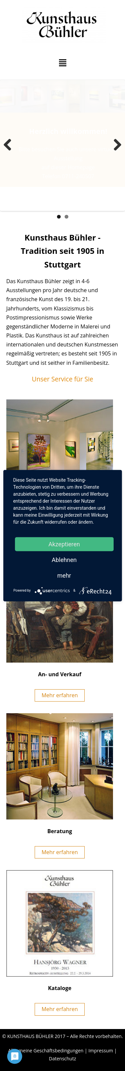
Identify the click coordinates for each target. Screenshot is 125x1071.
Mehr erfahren (60, 695)
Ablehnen (64, 559)
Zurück (10, 145)
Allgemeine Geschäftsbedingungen (45, 1050)
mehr (64, 575)
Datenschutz (62, 1058)
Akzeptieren (64, 543)
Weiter (115, 145)
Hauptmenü (62, 62)
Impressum (100, 1050)
